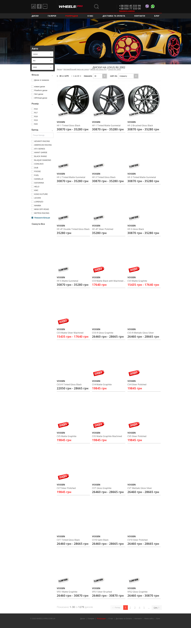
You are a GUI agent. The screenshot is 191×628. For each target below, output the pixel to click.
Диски (35, 16)
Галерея (52, 16)
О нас (90, 16)
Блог (156, 16)
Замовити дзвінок (127, 11)
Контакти (139, 16)
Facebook (40, 6)
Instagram (33, 6)
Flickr (46, 6)
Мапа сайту (149, 619)
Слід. (156, 607)
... (149, 607)
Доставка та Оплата (114, 16)
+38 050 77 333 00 (130, 8)
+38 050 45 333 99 (130, 6)
